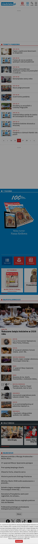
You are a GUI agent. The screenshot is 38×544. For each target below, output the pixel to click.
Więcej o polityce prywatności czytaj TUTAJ (18, 538)
